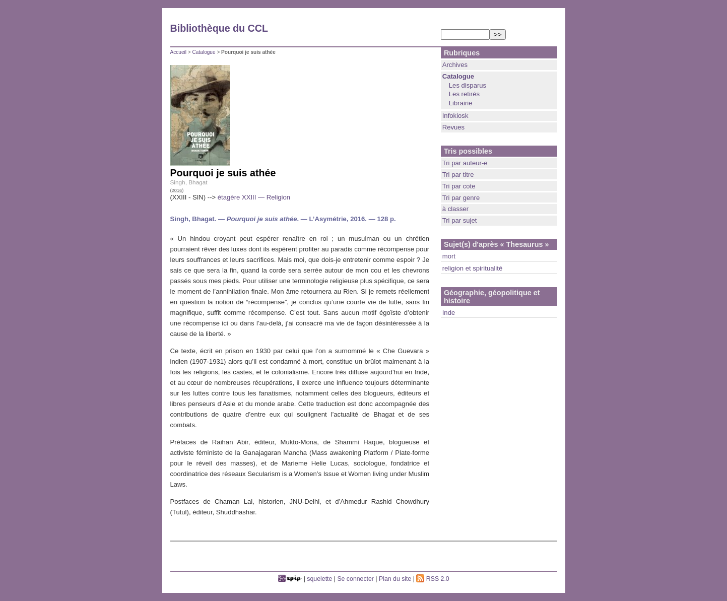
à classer (455, 209)
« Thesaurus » (524, 244)
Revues (453, 127)
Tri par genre (461, 198)
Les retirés (464, 94)
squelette (319, 578)
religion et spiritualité (472, 268)
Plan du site (395, 578)
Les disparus (467, 85)
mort (448, 256)
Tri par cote (459, 186)
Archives (455, 65)
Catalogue (204, 52)
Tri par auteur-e (465, 163)
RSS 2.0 (432, 578)
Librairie (461, 103)
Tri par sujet (459, 220)
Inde (448, 312)
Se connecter (355, 578)
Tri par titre (458, 174)
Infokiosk (455, 115)
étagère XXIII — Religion (254, 197)
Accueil (178, 52)
